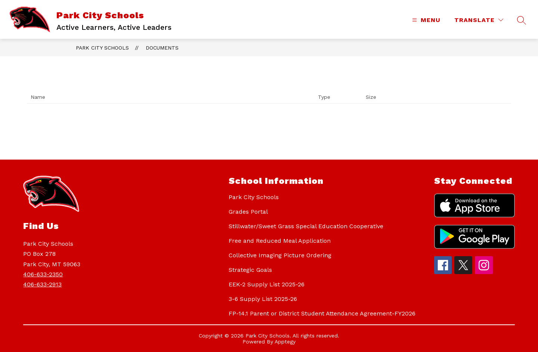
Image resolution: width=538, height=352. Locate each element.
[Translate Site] (478, 20)
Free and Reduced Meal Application (280, 240)
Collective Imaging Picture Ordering (280, 255)
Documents (162, 48)
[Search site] (521, 20)
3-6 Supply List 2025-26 (263, 298)
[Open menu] (425, 20)
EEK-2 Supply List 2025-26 (266, 284)
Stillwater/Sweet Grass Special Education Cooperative (306, 226)
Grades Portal (248, 211)
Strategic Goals (250, 269)
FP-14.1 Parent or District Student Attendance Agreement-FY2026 (322, 313)
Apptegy (285, 342)
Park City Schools (102, 48)
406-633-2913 (42, 284)
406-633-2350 (43, 274)
